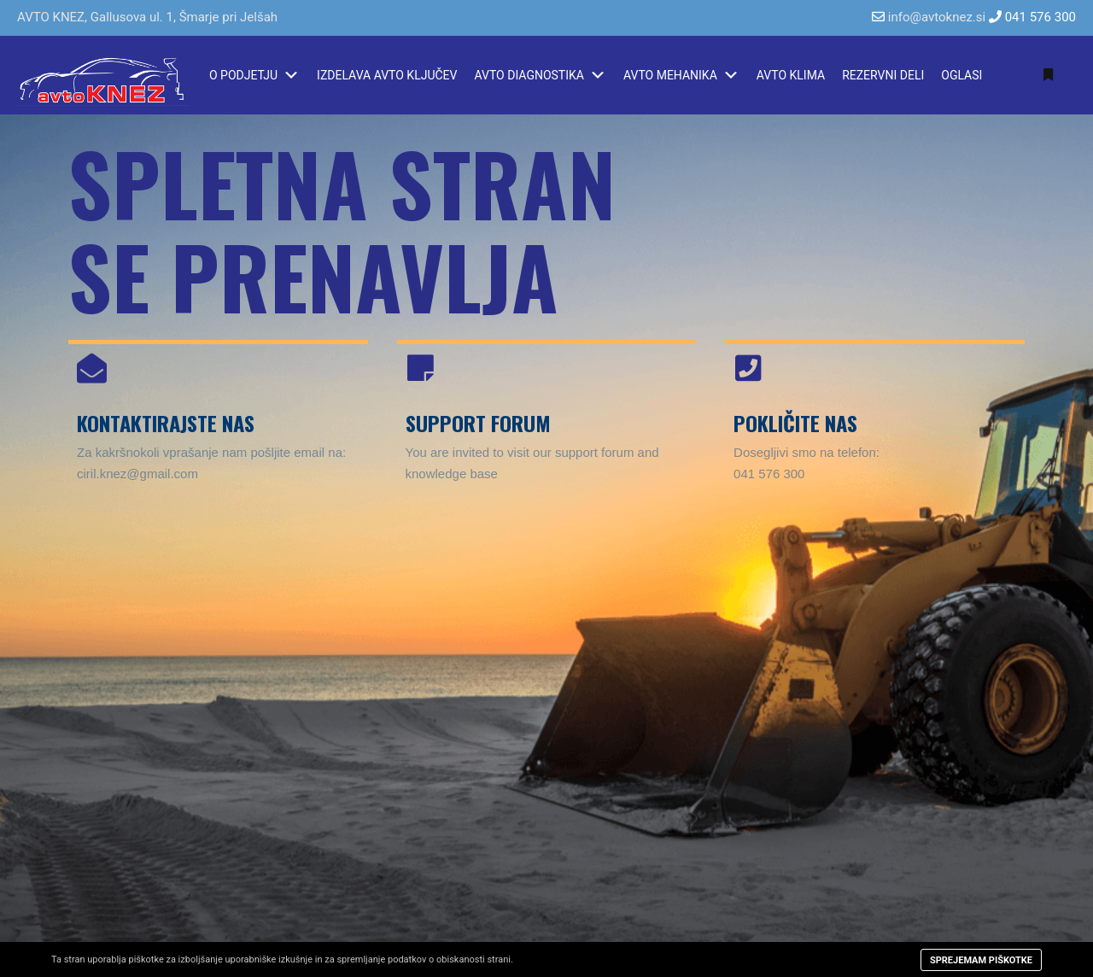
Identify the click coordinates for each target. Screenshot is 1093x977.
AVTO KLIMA (791, 75)
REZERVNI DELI (883, 75)
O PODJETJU (254, 75)
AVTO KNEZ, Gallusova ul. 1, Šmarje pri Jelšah (147, 17)
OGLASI (961, 75)
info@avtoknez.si (936, 17)
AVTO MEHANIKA (681, 75)
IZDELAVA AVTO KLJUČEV (387, 75)
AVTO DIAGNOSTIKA (539, 75)
